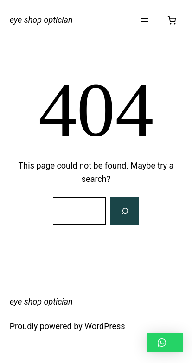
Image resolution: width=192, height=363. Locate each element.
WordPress (104, 326)
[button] (165, 342)
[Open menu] (144, 20)
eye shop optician (41, 20)
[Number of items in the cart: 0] (171, 20)
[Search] (124, 211)
